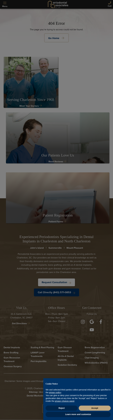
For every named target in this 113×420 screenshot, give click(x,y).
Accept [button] (94, 408)
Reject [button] (62, 408)
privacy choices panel (64, 401)
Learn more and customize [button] (78, 414)
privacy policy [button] (55, 392)
